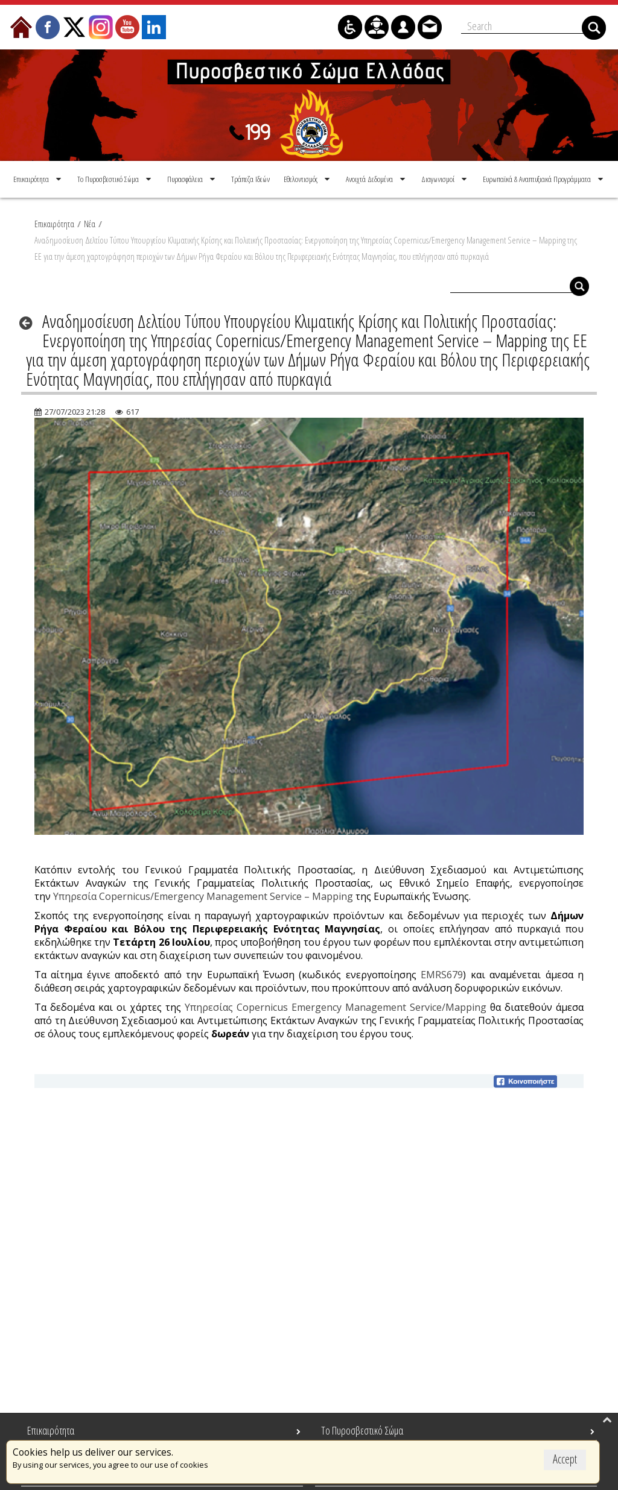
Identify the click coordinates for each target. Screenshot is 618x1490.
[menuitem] (38, 177)
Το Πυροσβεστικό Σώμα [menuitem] (362, 1430)
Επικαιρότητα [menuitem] (50, 1430)
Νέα (89, 222)
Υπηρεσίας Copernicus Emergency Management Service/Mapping (335, 1006)
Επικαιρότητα (54, 222)
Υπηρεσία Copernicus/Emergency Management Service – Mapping (203, 895)
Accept (565, 1459)
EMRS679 (442, 973)
